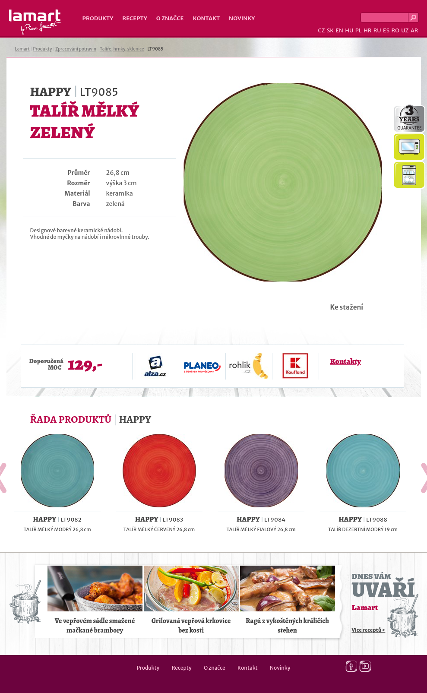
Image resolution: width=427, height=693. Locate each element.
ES (386, 30)
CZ (321, 30)
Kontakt (206, 18)
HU (349, 30)
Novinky (242, 18)
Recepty (134, 18)
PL (358, 30)
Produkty (98, 18)
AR (414, 30)
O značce (170, 18)
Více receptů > (369, 630)
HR (367, 30)
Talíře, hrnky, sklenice (122, 49)
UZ (404, 30)
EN (339, 30)
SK (330, 30)
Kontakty (345, 361)
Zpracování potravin (75, 49)
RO (395, 30)
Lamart (35, 22)
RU (377, 30)
